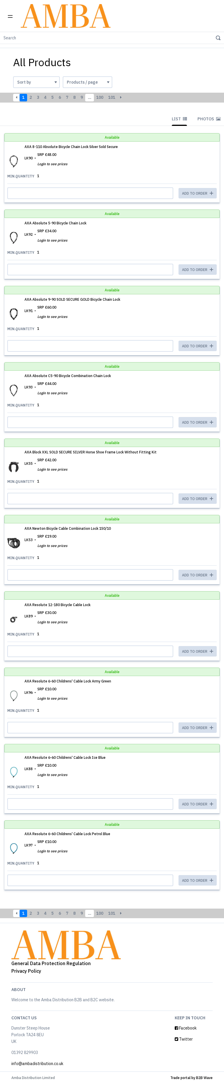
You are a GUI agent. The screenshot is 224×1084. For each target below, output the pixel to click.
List (179, 119)
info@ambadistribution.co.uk (37, 1063)
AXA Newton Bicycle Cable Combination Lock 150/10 (67, 528)
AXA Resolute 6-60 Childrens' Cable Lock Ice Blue (65, 757)
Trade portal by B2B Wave (191, 1078)
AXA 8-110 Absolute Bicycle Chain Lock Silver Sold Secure (71, 147)
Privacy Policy (26, 971)
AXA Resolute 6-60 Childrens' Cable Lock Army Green (67, 681)
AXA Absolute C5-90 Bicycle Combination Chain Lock (67, 376)
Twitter (184, 1039)
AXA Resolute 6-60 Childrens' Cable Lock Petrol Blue (67, 834)
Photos (208, 119)
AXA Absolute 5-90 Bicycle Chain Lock (55, 223)
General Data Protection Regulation (51, 963)
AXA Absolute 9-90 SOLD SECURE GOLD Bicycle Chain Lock (72, 299)
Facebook (186, 1028)
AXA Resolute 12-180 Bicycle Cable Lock (57, 605)
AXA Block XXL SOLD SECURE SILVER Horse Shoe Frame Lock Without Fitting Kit (90, 452)
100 (99, 97)
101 (111, 97)
